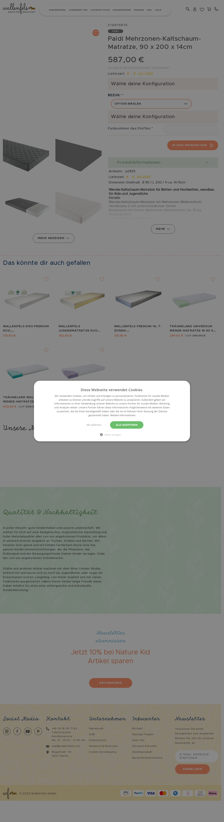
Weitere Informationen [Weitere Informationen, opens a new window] (123, 415)
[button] (112, 435)
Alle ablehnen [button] (93, 424)
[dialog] (112, 411)
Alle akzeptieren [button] (127, 424)
